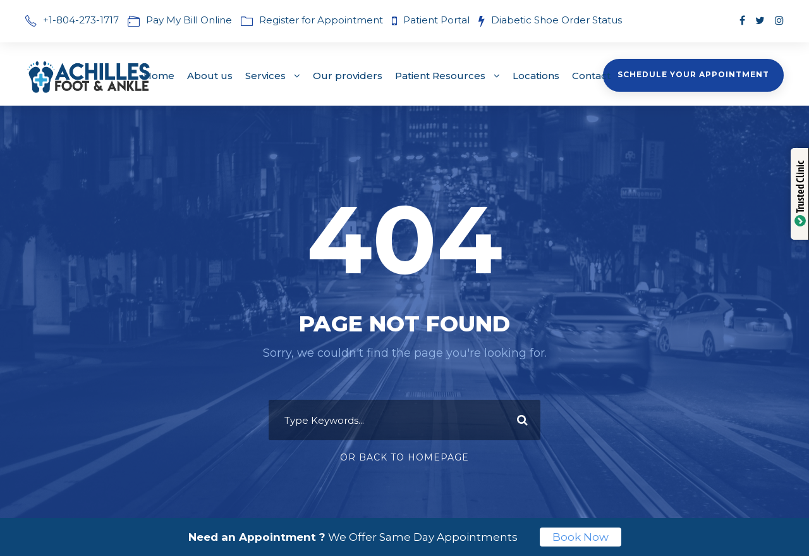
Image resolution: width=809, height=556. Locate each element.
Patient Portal (437, 20)
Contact (591, 76)
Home (158, 76)
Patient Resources (440, 76)
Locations (536, 76)
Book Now (580, 537)
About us (210, 76)
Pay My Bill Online (189, 20)
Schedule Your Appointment (693, 74)
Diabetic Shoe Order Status (556, 20)
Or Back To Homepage (404, 457)
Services (265, 76)
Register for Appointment (321, 20)
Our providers (347, 76)
